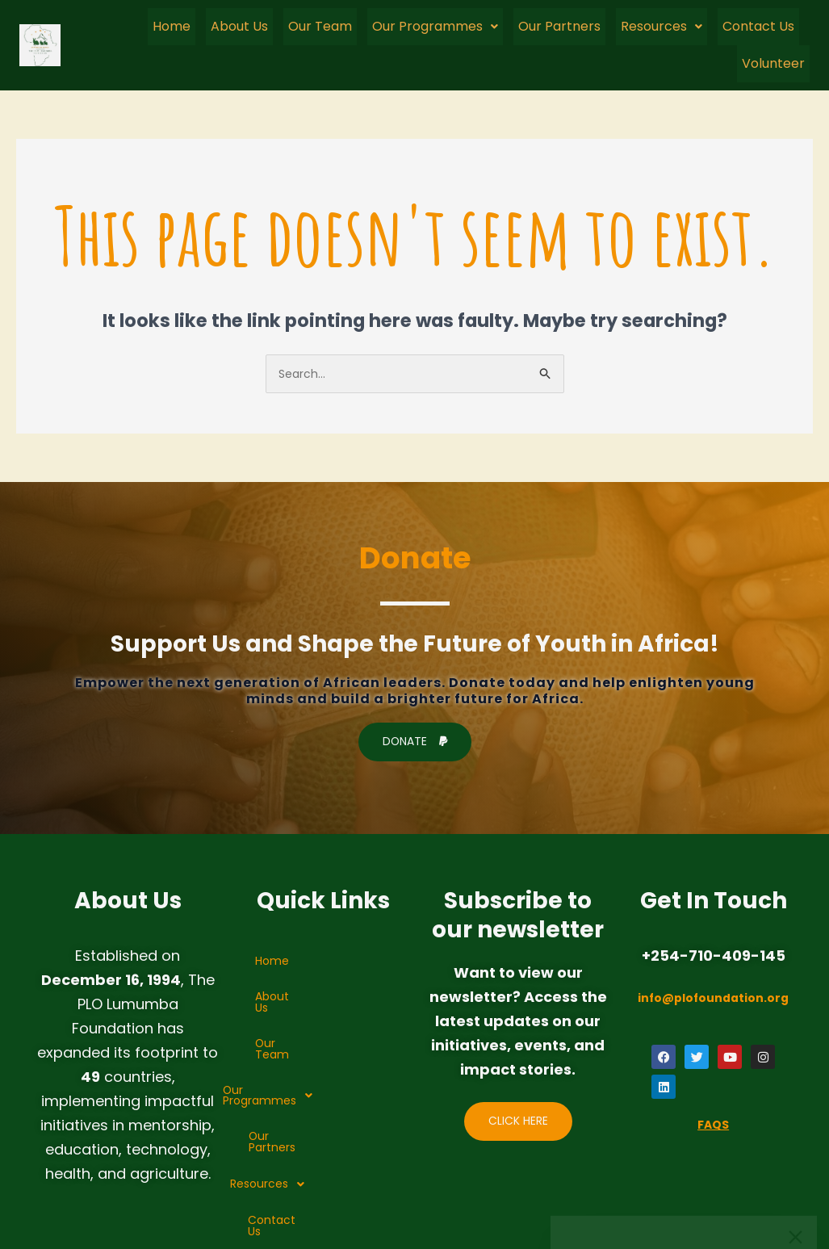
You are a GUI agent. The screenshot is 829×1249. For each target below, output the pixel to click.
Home (172, 25)
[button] (435, 26)
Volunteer (773, 61)
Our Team (320, 25)
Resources (661, 25)
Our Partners (559, 25)
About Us (239, 25)
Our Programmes (435, 25)
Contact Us (758, 25)
